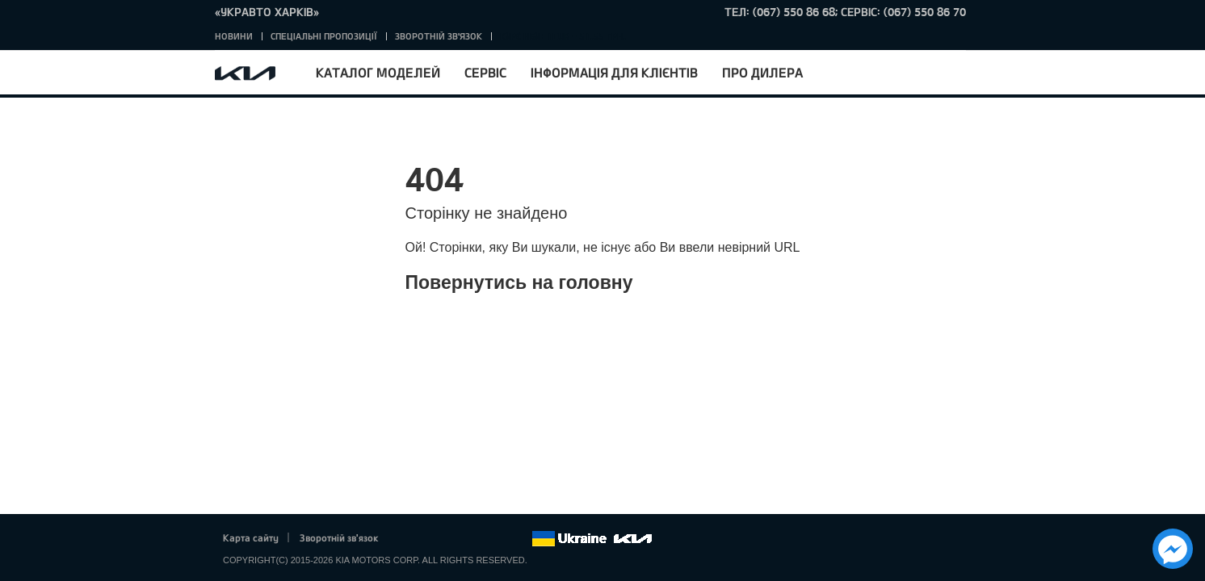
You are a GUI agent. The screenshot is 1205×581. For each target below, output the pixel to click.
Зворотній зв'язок (438, 36)
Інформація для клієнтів (614, 72)
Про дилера (762, 72)
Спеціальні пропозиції (324, 36)
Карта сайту (251, 537)
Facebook (408, 539)
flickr (519, 539)
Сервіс (485, 72)
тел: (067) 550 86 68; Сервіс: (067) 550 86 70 (845, 12)
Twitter (429, 539)
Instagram (496, 539)
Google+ (452, 539)
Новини (234, 36)
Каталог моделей (378, 72)
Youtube (475, 539)
